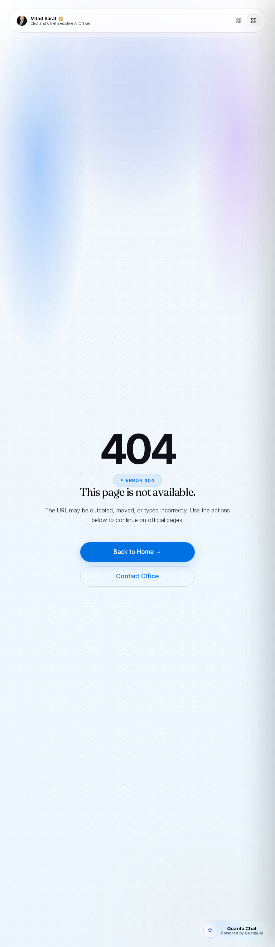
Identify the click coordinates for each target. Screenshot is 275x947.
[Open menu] (253, 20)
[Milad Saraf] (121, 21)
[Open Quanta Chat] (234, 930)
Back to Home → (138, 551)
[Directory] (238, 20)
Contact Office (137, 576)
